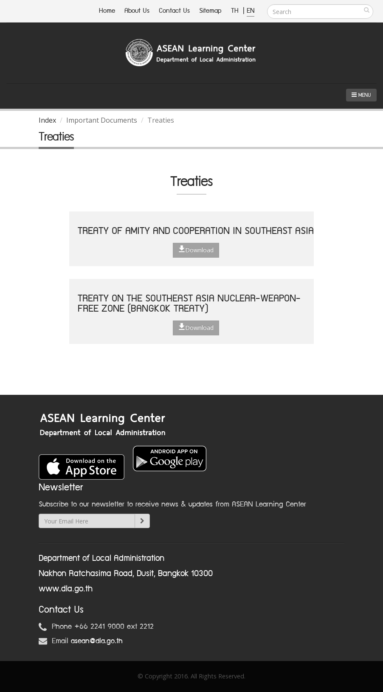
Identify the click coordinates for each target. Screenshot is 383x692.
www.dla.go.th (66, 589)
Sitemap (210, 11)
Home (107, 11)
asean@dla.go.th (97, 641)
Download (196, 249)
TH (236, 11)
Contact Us (174, 11)
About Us (136, 11)
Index (47, 120)
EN (250, 11)
